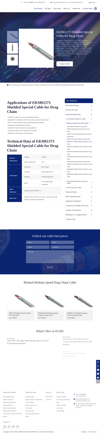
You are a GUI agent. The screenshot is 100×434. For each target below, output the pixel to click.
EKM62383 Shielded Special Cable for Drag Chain (79, 170)
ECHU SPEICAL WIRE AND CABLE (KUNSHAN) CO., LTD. (26, 432)
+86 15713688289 (29, 2)
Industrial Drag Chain (27, 85)
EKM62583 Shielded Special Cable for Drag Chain (79, 175)
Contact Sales (87, 8)
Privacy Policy (92, 432)
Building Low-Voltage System (79, 214)
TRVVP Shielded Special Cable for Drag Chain (78, 130)
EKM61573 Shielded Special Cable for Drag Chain (79, 148)
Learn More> (13, 318)
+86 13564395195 (40, 2)
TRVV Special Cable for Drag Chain (77, 126)
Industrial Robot (79, 191)
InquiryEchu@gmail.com (60, 2)
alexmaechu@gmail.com (76, 2)
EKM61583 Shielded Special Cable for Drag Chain (79, 158)
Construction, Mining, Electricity (79, 205)
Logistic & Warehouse (79, 210)
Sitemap (84, 432)
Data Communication (79, 196)
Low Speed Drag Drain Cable (79, 119)
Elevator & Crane (79, 109)
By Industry (38, 8)
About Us (66, 8)
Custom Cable (70, 219)
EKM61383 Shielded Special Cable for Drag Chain (79, 153)
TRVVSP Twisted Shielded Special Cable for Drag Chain (79, 135)
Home (11, 85)
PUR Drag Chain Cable (79, 187)
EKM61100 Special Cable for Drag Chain (78, 139)
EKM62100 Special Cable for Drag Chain (78, 161)
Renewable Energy (79, 105)
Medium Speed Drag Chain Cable (44, 85)
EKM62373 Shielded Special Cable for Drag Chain (79, 165)
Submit (50, 267)
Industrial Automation (79, 201)
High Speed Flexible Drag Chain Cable (79, 182)
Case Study (57, 8)
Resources (76, 8)
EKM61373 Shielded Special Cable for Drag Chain (69, 85)
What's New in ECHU (50, 332)
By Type (47, 8)
